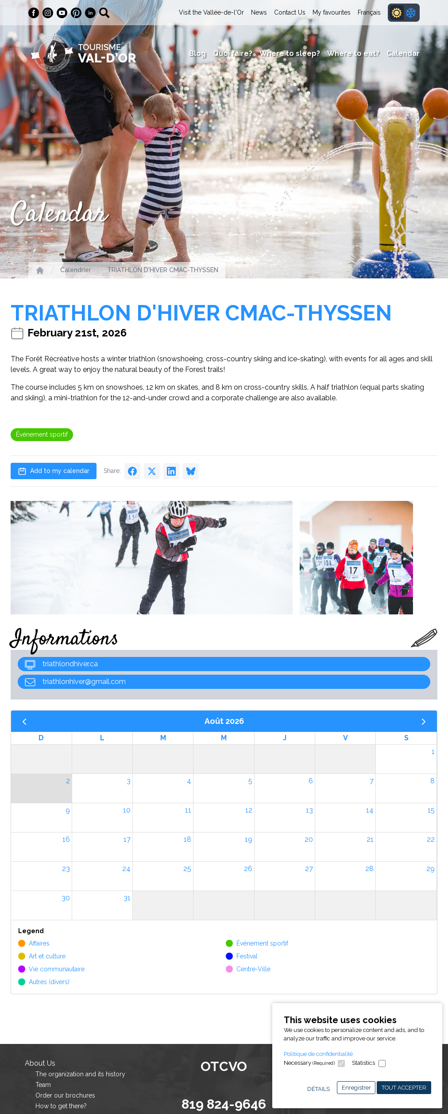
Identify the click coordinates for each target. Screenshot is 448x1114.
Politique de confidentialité (318, 1054)
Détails (318, 1089)
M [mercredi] (224, 738)
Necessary (309, 1062)
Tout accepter (404, 1087)
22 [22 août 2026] (431, 839)
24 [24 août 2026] (126, 868)
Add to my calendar (53, 471)
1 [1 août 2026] (433, 751)
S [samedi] (406, 738)
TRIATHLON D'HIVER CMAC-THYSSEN (162, 270)
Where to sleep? (289, 53)
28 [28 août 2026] (369, 868)
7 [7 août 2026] (372, 781)
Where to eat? (353, 53)
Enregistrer (356, 1087)
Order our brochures (65, 1095)
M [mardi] (163, 738)
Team (43, 1084)
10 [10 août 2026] (127, 810)
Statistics (363, 1062)
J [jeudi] (284, 738)
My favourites (332, 12)
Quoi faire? (232, 53)
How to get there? (61, 1106)
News (259, 12)
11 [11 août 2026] (188, 810)
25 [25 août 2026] (187, 868)
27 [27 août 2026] (309, 868)
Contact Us (289, 12)
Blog (197, 53)
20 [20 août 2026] (309, 839)
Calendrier (75, 270)
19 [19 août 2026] (248, 839)
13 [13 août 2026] (309, 810)
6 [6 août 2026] (311, 781)
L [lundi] (102, 738)
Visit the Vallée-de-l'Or (211, 12)
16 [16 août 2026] (66, 839)
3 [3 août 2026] (129, 781)
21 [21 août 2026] (370, 839)
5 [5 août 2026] (250, 781)
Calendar (403, 53)
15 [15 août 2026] (431, 810)
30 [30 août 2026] (66, 898)
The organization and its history (80, 1074)
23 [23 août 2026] (66, 868)
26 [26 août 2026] (248, 868)
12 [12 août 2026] (248, 810)
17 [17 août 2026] (127, 839)
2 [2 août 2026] (68, 781)
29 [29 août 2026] (430, 868)
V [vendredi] (345, 738)
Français (369, 12)
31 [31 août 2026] (127, 898)
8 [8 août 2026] (432, 781)
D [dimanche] (41, 738)
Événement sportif (42, 434)
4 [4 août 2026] (189, 781)
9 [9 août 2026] (68, 810)
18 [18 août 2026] (187, 839)
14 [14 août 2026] (370, 810)
